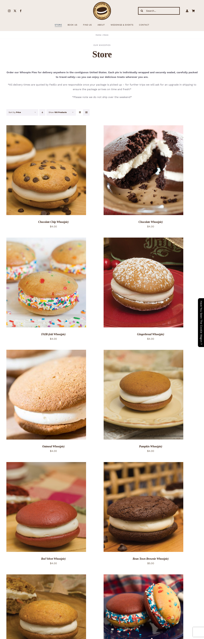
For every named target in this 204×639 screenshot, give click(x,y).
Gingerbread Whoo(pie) (150, 334)
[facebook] (20, 11)
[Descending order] (42, 112)
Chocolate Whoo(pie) (150, 222)
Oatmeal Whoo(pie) (53, 446)
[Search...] (159, 11)
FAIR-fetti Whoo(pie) (53, 334)
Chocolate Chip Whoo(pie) (53, 222)
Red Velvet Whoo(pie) (53, 558)
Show (58, 112)
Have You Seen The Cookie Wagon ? (201, 323)
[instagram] (9, 11)
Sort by (15, 112)
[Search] (142, 11)
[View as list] (86, 112)
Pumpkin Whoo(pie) (150, 446)
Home (98, 35)
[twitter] (15, 11)
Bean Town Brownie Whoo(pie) (150, 558)
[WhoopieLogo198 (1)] (102, 3)
